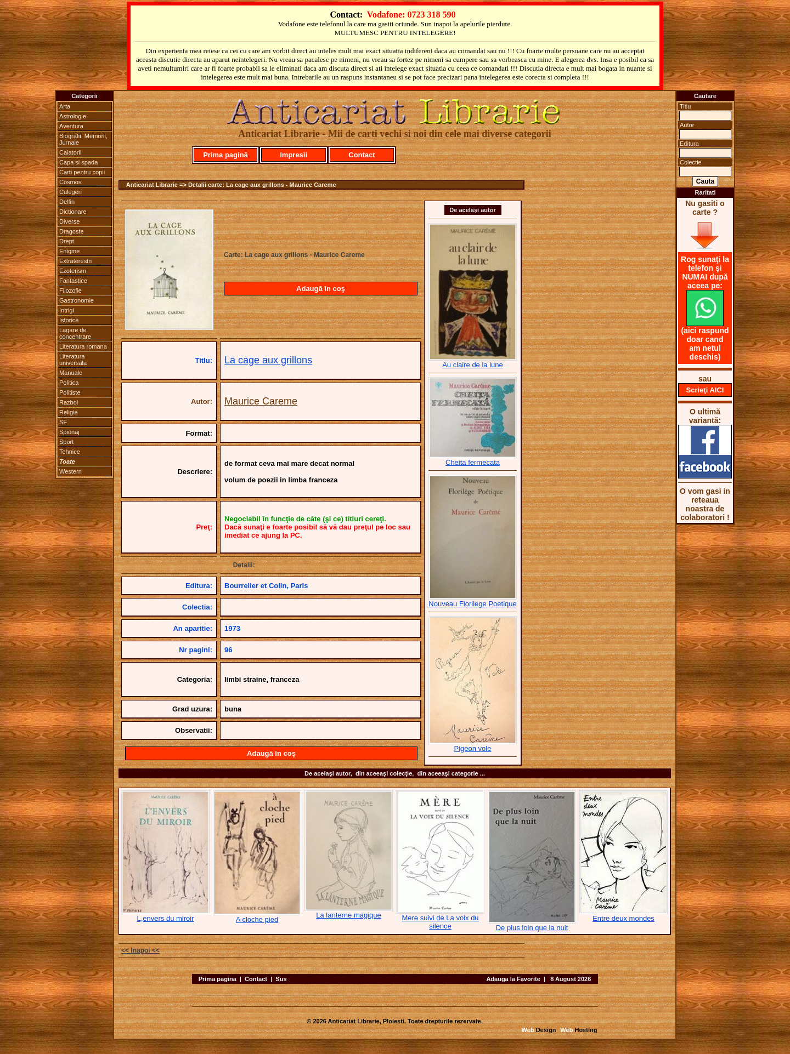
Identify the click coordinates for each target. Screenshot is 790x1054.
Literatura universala (73, 359)
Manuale (70, 372)
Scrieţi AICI (705, 390)
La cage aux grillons (268, 360)
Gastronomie (76, 300)
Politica (68, 382)
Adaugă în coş (320, 288)
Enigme (69, 251)
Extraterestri (75, 261)
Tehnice (69, 451)
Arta (64, 106)
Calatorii (70, 152)
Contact (361, 155)
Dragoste (71, 231)
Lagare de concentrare (75, 333)
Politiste (70, 392)
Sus (280, 979)
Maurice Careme (260, 401)
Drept (66, 241)
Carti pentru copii (82, 172)
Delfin (67, 201)
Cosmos (70, 182)
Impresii (293, 155)
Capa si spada (78, 162)
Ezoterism (72, 270)
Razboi (68, 402)
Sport (66, 441)
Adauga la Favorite (513, 979)
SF (63, 422)
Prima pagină (225, 155)
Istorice (68, 320)
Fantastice (73, 280)
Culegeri (70, 192)
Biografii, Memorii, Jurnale (83, 139)
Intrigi (66, 310)
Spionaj (69, 432)
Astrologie (72, 116)
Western (70, 471)
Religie (68, 412)
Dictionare (73, 211)
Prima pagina (217, 979)
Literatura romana (83, 346)
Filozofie (70, 290)
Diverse (69, 221)
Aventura (71, 126)
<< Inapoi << (140, 950)
